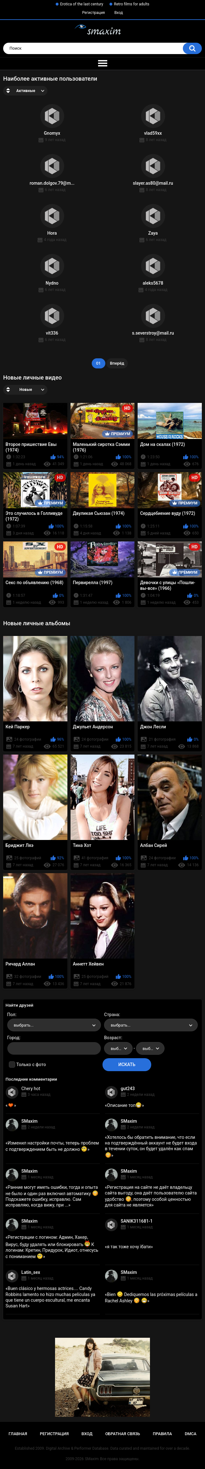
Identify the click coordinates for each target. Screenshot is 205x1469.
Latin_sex (31, 1272)
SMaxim (30, 1121)
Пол (11, 1014)
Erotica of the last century (81, 4)
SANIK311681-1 (137, 1221)
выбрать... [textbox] (24, 1025)
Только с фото (31, 1064)
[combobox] (54, 1025)
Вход (118, 12)
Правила (162, 1433)
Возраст (112, 1037)
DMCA (190, 1433)
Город (13, 1037)
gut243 (128, 1088)
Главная (18, 1433)
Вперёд (117, 363)
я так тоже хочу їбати (129, 1246)
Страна (111, 1014)
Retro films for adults (131, 4)
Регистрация (93, 12)
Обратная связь (122, 1433)
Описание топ (124, 1105)
